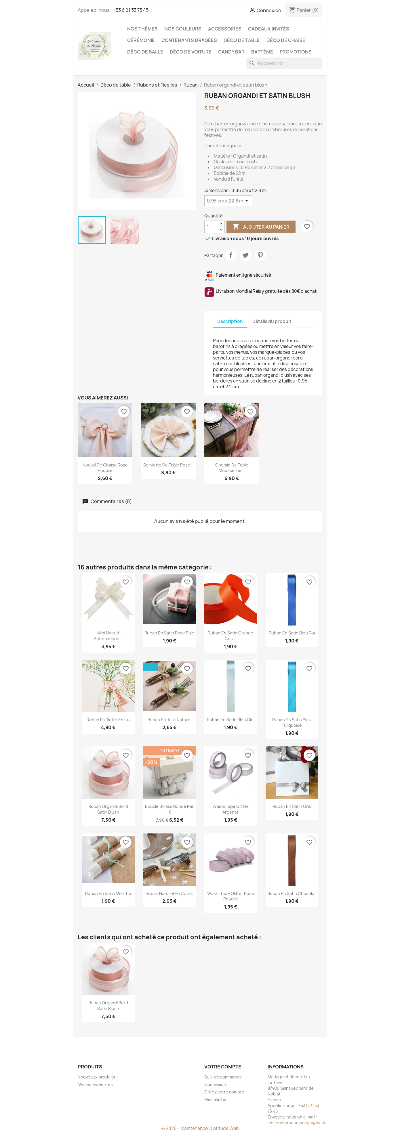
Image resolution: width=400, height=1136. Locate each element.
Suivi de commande (223, 1077)
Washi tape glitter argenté (231, 809)
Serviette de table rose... (168, 465)
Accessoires (224, 29)
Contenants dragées (189, 40)
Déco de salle (145, 52)
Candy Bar (231, 52)
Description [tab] (230, 321)
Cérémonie (141, 40)
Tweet (245, 255)
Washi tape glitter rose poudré (230, 896)
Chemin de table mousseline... (231, 467)
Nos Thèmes (142, 29)
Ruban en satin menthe (108, 893)
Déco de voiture (191, 52)
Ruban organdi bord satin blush (108, 809)
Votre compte (222, 1067)
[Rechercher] (284, 63)
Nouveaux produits (96, 1077)
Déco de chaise (285, 40)
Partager (231, 255)
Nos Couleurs (182, 29)
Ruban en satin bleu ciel (230, 719)
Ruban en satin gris (292, 806)
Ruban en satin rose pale (169, 633)
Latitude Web (225, 1128)
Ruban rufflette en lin (108, 719)
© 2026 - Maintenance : (186, 1128)
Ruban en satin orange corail (230, 635)
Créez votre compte (224, 1092)
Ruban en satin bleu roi (292, 633)
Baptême (262, 52)
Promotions (296, 52)
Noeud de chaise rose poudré (105, 467)
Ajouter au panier (261, 227)
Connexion (215, 1084)
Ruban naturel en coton (169, 893)
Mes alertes (216, 1099)
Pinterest (260, 255)
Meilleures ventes (95, 1084)
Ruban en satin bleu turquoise (291, 722)
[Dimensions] (228, 200)
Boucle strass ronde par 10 (169, 809)
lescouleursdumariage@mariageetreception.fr (314, 1122)
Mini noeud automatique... (108, 635)
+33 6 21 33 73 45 (131, 10)
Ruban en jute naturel (169, 719)
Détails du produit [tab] (272, 321)
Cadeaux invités (268, 29)
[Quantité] (211, 227)
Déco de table (242, 40)
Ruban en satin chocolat (291, 893)
